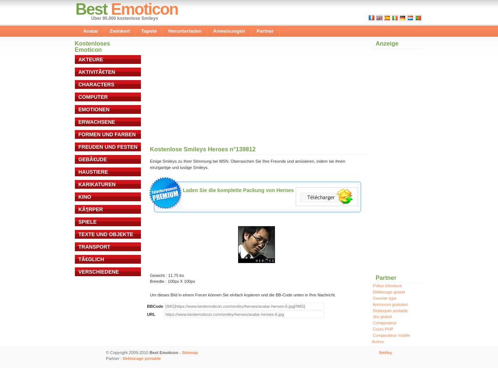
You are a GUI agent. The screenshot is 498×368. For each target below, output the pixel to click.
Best (92, 9)
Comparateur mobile (391, 335)
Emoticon (144, 9)
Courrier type (385, 298)
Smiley (385, 352)
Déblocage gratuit (389, 292)
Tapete (149, 31)
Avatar (90, 31)
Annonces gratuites (390, 304)
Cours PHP (383, 329)
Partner (265, 31)
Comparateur (385, 323)
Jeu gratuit (382, 316)
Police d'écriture (387, 286)
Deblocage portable (142, 358)
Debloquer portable (390, 311)
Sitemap (190, 352)
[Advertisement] (210, 95)
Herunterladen (184, 31)
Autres (378, 341)
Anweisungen (229, 31)
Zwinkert (120, 31)
